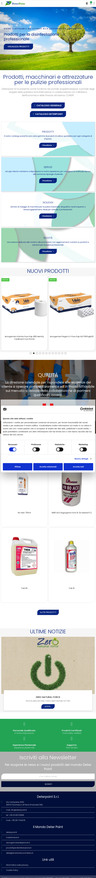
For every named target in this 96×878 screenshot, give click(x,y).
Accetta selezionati (48, 467)
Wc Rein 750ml (24, 512)
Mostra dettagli (81, 459)
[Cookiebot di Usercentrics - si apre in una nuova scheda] (82, 409)
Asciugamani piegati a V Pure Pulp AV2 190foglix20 (72, 336)
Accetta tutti (78, 467)
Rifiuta (18, 467)
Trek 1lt (72, 588)
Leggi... (48, 706)
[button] (48, 105)
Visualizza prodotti (18, 46)
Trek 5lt (24, 588)
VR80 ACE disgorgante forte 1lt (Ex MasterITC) (71, 512)
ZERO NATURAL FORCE (48, 697)
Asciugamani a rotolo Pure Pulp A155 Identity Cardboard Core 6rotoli (24, 337)
